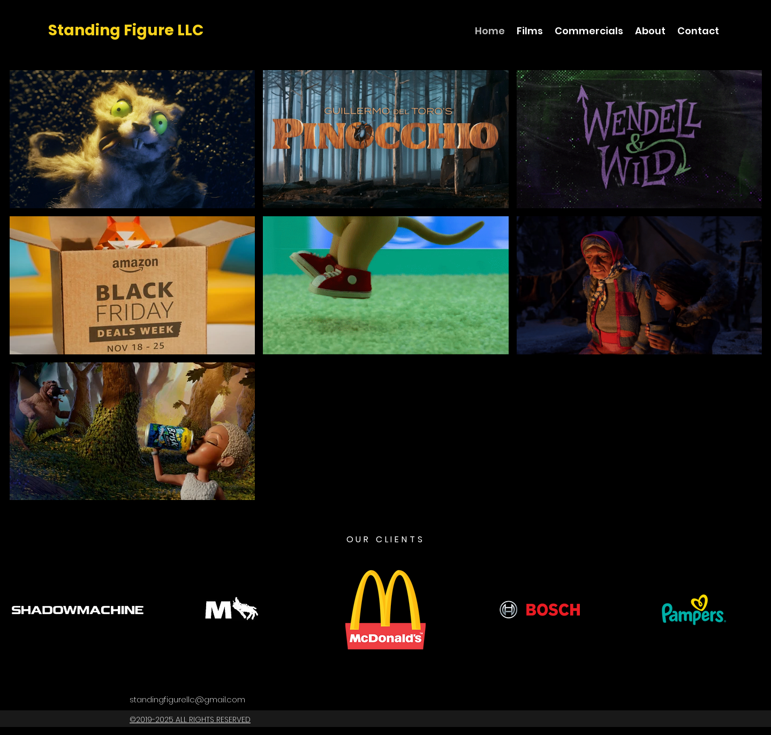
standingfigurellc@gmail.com (187, 699)
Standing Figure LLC (125, 30)
